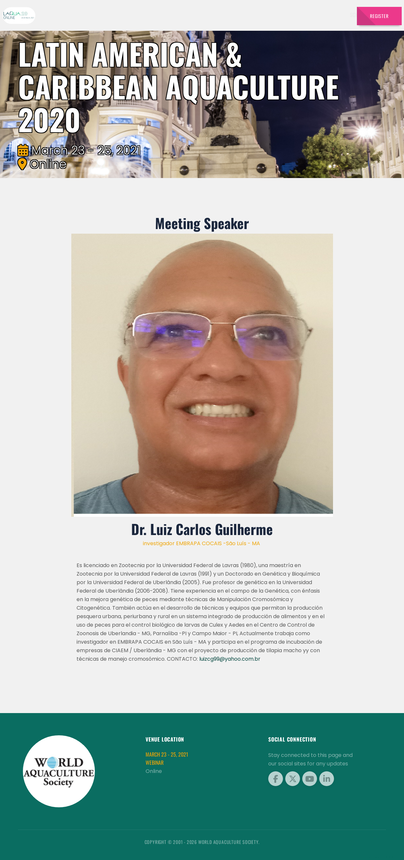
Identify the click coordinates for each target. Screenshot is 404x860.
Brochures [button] (330, 15)
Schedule (268, 15)
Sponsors (297, 15)
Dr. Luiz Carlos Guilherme (202, 529)
